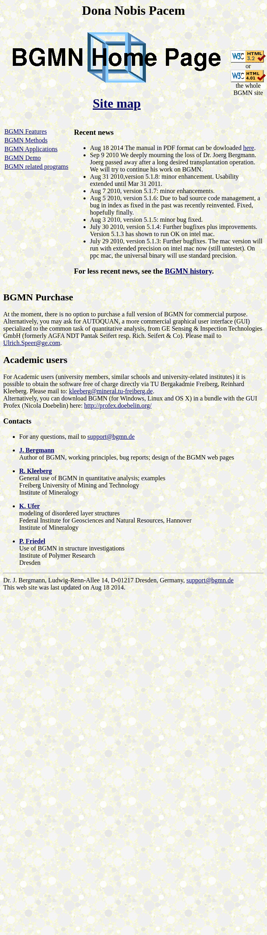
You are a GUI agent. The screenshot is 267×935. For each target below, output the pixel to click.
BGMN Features (25, 131)
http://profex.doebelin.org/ (118, 405)
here (248, 147)
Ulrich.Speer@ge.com (31, 342)
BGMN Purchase (38, 297)
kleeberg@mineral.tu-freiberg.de (111, 391)
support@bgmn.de (111, 436)
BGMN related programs (36, 166)
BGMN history (188, 271)
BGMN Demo (22, 157)
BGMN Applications (31, 149)
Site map (117, 103)
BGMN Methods (26, 140)
